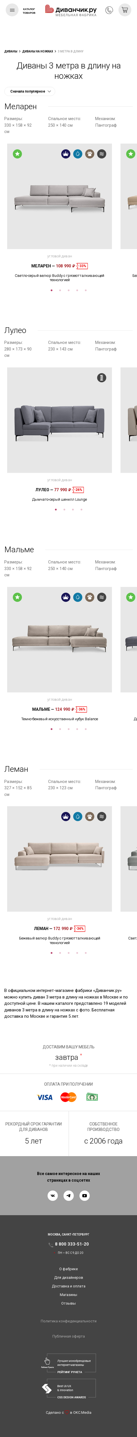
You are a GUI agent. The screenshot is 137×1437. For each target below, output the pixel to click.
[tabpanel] (59, 213)
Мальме (43, 709)
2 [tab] (60, 290)
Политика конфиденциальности (69, 1321)
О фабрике (68, 1269)
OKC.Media (82, 1412)
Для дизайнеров (68, 1277)
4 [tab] (77, 290)
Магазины (68, 1295)
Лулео (44, 490)
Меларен (43, 266)
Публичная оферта (68, 1336)
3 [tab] (68, 290)
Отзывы (68, 1303)
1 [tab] (51, 290)
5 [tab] (86, 290)
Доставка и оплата (68, 1286)
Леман (43, 928)
